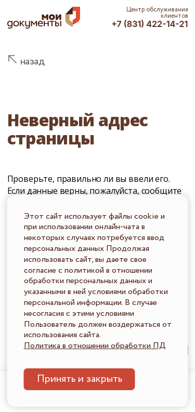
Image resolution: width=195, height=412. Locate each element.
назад (32, 61)
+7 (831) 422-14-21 (149, 24)
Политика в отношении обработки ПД (95, 346)
